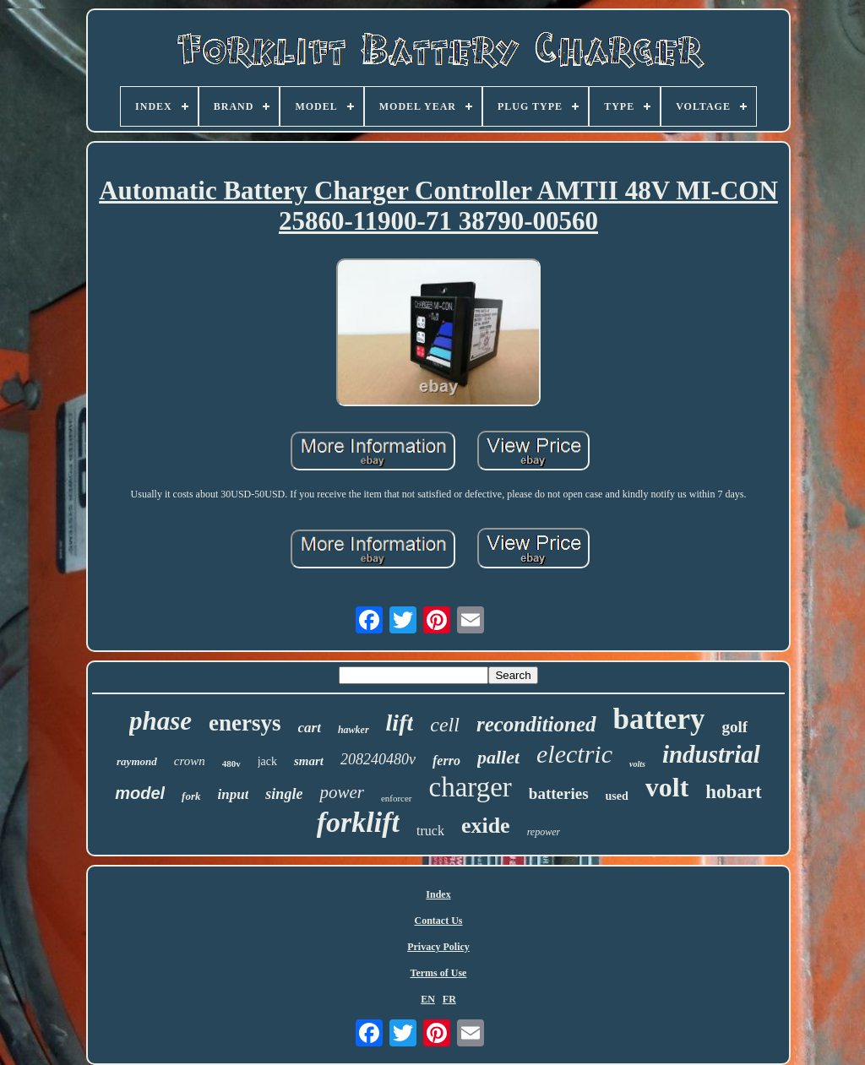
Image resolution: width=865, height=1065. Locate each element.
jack (267, 761)
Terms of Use (439, 973)
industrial (711, 754)
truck (430, 830)
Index (438, 894)
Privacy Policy (438, 947)
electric (574, 754)
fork (191, 796)
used (617, 796)
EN (428, 999)
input (233, 794)
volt (667, 787)
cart (309, 728)
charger (470, 787)
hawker (353, 730)
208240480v (378, 759)
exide (485, 825)
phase (160, 721)
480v (231, 763)
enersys (244, 723)
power (341, 792)
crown (189, 761)
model (140, 793)
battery (659, 719)
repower (544, 832)
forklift (358, 822)
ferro (446, 760)
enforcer (396, 798)
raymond (137, 761)
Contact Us (439, 920)
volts (637, 764)
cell (445, 725)
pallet (498, 757)
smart (309, 761)
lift (400, 722)
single (283, 793)
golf (734, 727)
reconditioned (536, 724)
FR (449, 999)
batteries (559, 793)
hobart (733, 791)
